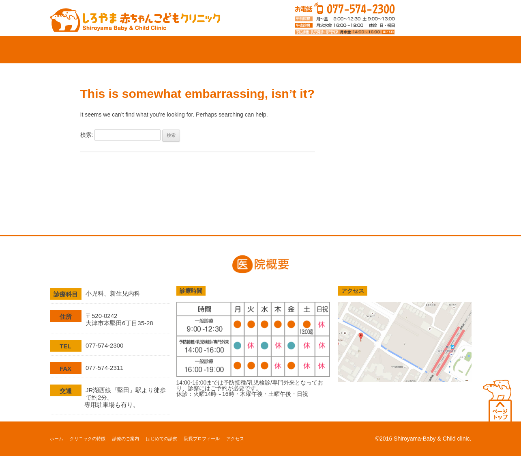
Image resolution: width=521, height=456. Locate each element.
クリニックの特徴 (155, 49)
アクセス (437, 49)
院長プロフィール (367, 49)
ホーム (85, 49)
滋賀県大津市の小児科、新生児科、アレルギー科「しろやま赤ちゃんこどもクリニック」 (135, 17)
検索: (86, 135)
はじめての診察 (297, 49)
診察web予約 (438, 18)
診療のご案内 (226, 49)
